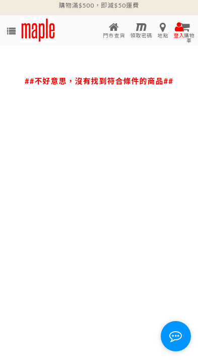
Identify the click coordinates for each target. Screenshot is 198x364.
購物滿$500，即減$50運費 (99, 5)
